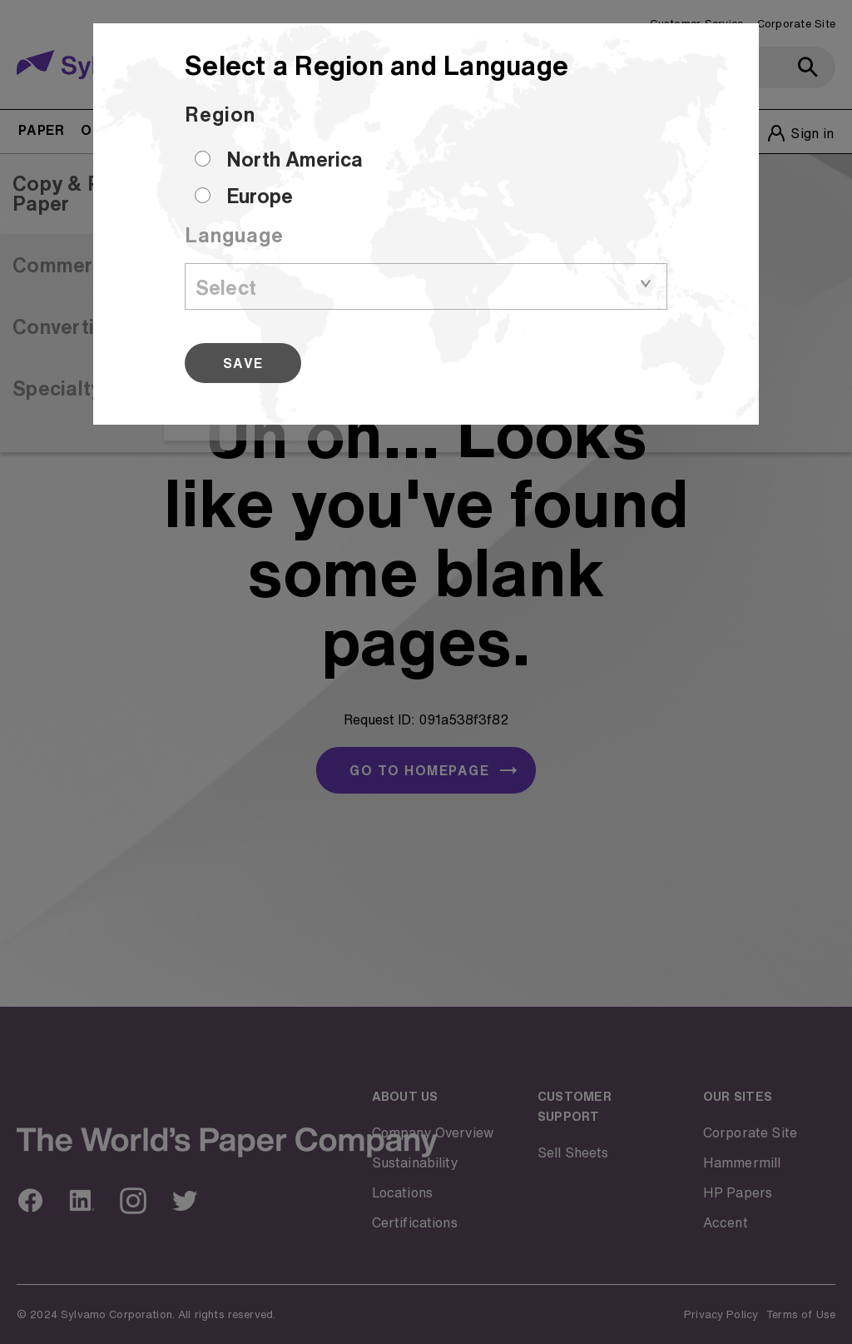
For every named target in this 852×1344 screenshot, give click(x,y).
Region (220, 114)
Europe (259, 196)
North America (294, 159)
